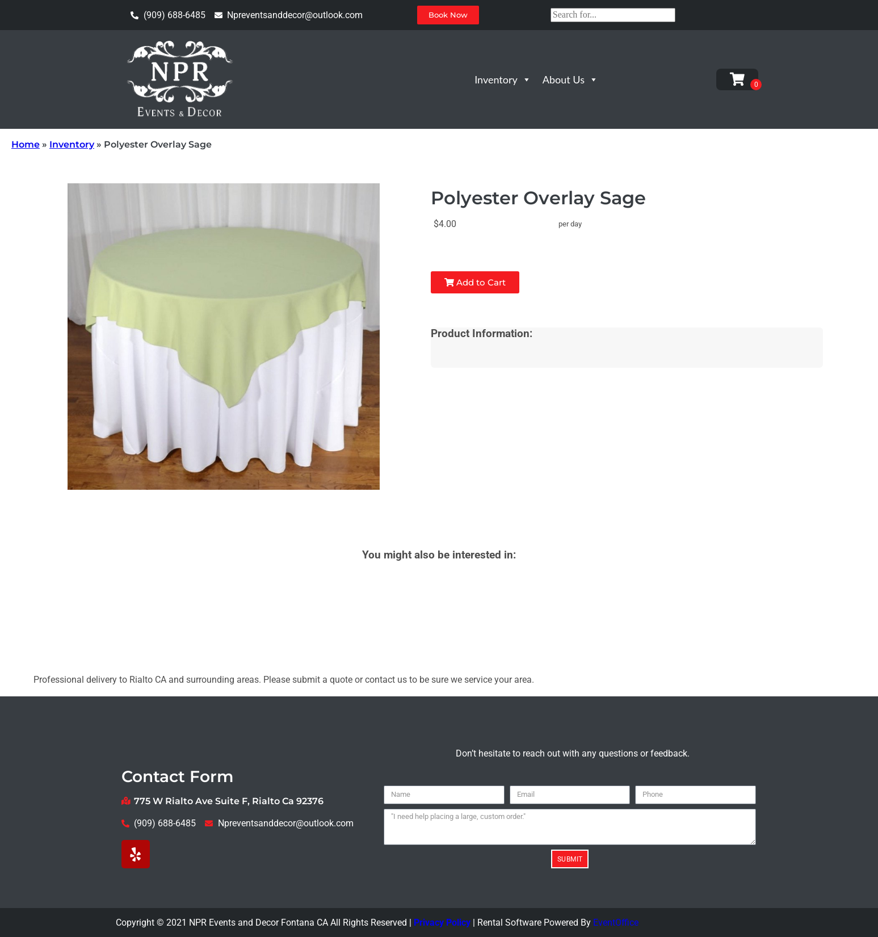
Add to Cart (475, 282)
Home (25, 144)
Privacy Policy (442, 922)
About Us (570, 79)
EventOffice (615, 922)
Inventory (502, 79)
